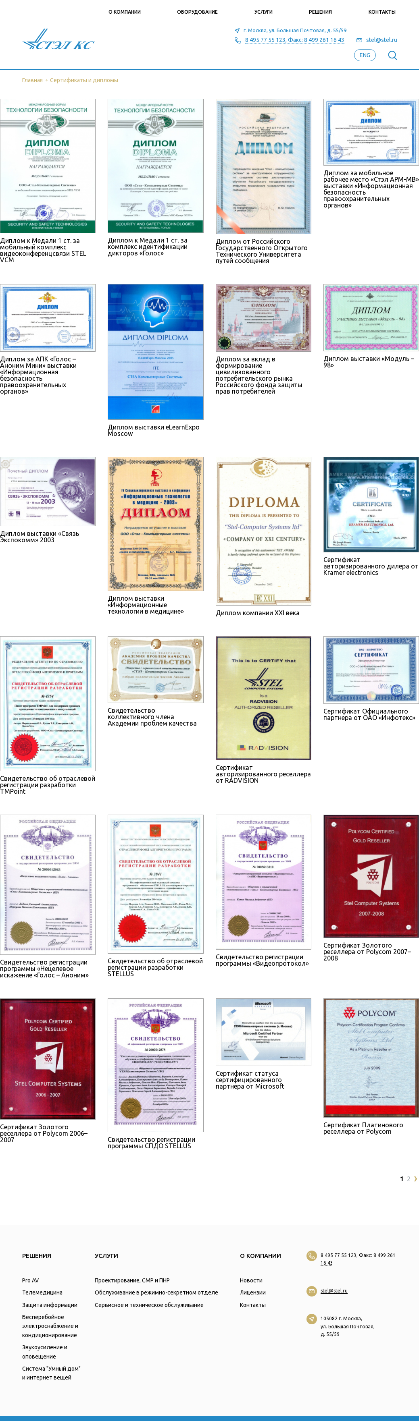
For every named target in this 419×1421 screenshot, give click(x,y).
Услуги (263, 12)
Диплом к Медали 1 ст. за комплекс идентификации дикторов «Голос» (148, 246)
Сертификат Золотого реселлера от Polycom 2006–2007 (44, 1133)
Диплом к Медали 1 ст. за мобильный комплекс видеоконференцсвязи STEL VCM (43, 250)
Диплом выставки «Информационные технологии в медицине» (146, 605)
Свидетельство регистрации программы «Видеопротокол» (262, 960)
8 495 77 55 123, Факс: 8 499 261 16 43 (294, 40)
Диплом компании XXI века (258, 612)
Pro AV (30, 1280)
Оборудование (197, 12)
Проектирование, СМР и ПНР (132, 1280)
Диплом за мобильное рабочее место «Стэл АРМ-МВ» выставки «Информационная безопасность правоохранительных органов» (371, 189)
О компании (124, 12)
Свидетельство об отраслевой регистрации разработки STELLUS (155, 967)
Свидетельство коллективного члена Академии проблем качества (152, 717)
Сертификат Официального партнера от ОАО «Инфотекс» (369, 714)
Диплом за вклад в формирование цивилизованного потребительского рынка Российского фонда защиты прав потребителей (259, 375)
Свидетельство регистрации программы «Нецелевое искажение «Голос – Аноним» (44, 968)
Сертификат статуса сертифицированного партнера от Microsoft (250, 1080)
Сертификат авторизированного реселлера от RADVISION (263, 774)
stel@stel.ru (381, 40)
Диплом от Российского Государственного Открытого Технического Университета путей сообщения (262, 251)
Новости (251, 1280)
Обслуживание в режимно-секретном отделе (156, 1292)
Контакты (382, 12)
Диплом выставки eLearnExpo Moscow (154, 430)
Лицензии (253, 1292)
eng (365, 55)
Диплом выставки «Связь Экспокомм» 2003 (39, 537)
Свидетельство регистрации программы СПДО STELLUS (151, 1142)
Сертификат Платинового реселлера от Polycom (363, 1128)
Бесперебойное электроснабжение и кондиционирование (50, 1326)
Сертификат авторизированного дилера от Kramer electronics (371, 566)
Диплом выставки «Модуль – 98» (368, 362)
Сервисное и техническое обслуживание (149, 1305)
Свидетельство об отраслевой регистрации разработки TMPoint (47, 785)
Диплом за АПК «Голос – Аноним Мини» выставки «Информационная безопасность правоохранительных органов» (38, 375)
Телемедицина (42, 1292)
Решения (320, 12)
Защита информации (49, 1305)
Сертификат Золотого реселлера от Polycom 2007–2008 (367, 952)
